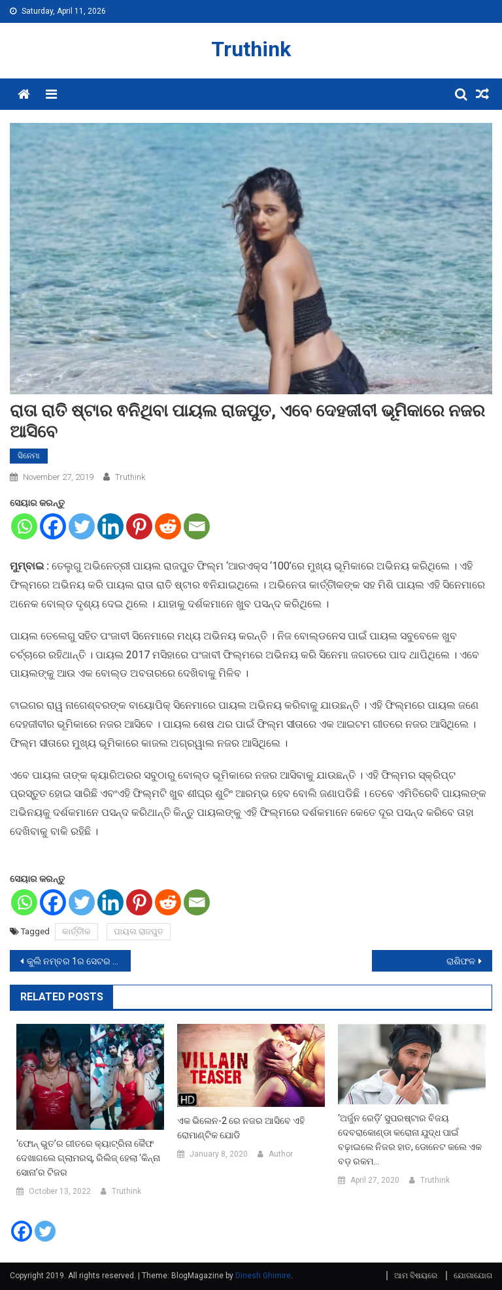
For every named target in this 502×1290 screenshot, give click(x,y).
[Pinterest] (139, 526)
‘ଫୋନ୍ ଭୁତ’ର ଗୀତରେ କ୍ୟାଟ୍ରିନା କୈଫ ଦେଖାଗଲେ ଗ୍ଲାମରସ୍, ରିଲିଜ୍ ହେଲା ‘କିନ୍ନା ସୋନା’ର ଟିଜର (88, 1158)
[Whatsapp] (24, 526)
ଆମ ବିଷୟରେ (415, 1275)
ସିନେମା (29, 455)
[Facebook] (53, 526)
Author (281, 1154)
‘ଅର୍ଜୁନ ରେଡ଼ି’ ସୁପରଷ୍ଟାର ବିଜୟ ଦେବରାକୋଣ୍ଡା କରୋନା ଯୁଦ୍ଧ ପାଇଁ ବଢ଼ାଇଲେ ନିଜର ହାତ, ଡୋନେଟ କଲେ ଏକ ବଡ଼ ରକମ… (410, 1139)
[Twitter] (82, 526)
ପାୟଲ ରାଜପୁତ (138, 931)
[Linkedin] (110, 526)
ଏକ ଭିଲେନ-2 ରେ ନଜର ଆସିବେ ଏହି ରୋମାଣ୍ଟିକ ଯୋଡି (241, 1127)
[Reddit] (168, 526)
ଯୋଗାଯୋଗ (473, 1275)
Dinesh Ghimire (263, 1275)
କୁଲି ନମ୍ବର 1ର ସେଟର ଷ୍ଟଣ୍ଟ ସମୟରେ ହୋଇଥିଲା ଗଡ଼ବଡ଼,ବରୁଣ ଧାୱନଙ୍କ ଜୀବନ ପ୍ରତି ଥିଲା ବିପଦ (79, 961)
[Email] (197, 526)
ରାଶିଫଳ (460, 961)
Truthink (251, 49)
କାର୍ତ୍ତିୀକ (76, 931)
